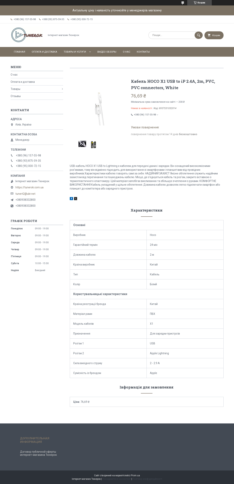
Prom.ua (135, 475)
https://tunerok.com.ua (29, 187)
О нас (126, 51)
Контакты (143, 51)
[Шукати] (199, 35)
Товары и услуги (75, 51)
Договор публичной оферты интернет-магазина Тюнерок (38, 453)
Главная (19, 51)
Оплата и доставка (44, 51)
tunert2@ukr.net (25, 193)
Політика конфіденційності (147, 479)
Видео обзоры (106, 51)
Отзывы (16, 96)
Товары (15, 88)
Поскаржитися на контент (116, 479)
